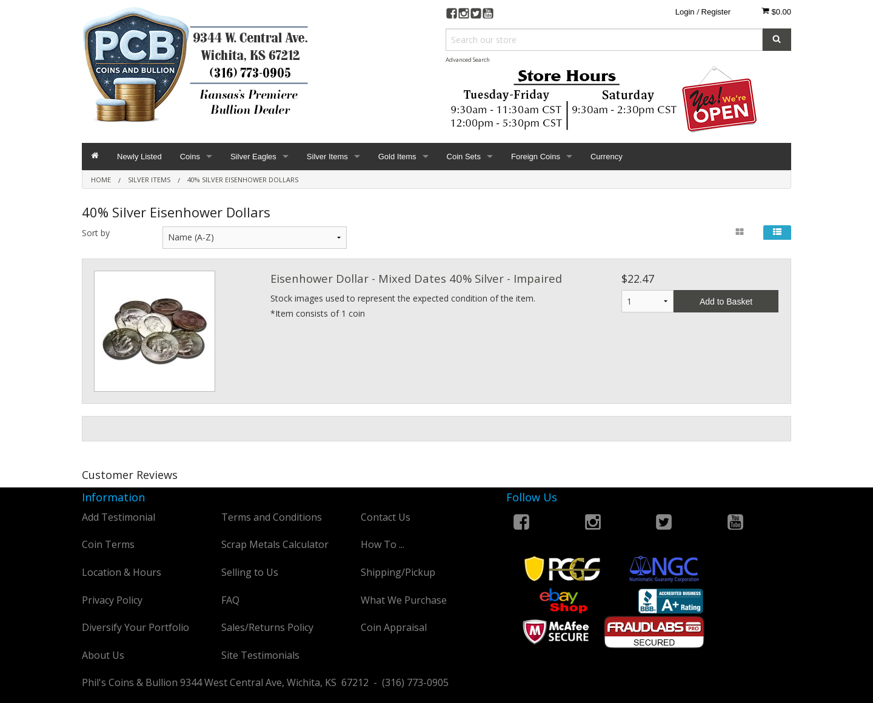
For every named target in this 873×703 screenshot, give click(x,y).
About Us (103, 655)
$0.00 (776, 11)
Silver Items (327, 156)
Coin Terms (108, 544)
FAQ (230, 600)
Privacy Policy (112, 600)
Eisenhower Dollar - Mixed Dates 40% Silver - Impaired (416, 278)
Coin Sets (464, 156)
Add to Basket (726, 301)
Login (685, 11)
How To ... (382, 544)
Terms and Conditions (271, 517)
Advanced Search (468, 60)
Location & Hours (121, 572)
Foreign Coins (535, 156)
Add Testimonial (118, 517)
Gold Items (397, 156)
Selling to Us (249, 572)
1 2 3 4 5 (647, 301)
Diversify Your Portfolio (135, 627)
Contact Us (385, 517)
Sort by (96, 233)
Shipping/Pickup (398, 572)
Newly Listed (139, 156)
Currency (606, 156)
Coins (190, 156)
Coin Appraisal (394, 627)
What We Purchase (404, 600)
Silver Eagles (253, 156)
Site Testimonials (260, 655)
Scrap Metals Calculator (275, 544)
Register (716, 11)
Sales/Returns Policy (267, 627)
